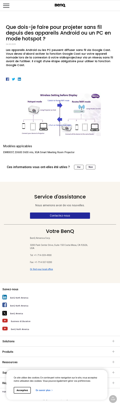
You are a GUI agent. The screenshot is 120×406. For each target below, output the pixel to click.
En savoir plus (44, 390)
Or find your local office (41, 269)
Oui (78, 167)
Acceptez (22, 390)
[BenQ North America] (60, 297)
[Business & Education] (60, 321)
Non (91, 167)
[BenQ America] (60, 313)
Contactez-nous (60, 215)
